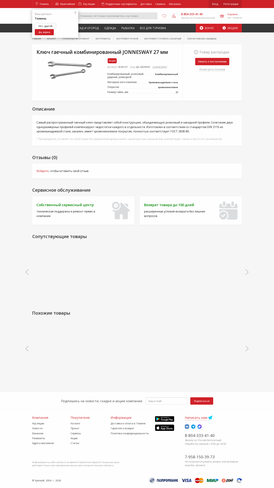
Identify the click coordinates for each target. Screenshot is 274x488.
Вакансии (37, 433)
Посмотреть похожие (212, 69)
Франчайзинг (65, 4)
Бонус (207, 28)
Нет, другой (45, 26)
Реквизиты (38, 438)
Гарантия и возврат (122, 428)
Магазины (175, 4)
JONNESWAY (160, 67)
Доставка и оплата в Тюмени (128, 423)
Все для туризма (153, 28)
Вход (215, 4)
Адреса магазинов (43, 443)
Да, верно (44, 32)
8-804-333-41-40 (200, 435)
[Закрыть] (75, 12)
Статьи (75, 443)
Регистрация (230, 4)
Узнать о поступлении (212, 61)
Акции (230, 28)
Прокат (75, 428)
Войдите (43, 171)
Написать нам (196, 417)
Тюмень (42, 4)
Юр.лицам (86, 4)
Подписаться (202, 401)
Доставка (146, 4)
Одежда (110, 28)
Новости (37, 428)
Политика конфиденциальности (130, 433)
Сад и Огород (88, 28)
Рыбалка (128, 28)
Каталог (75, 423)
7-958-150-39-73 (200, 456)
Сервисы (160, 4)
